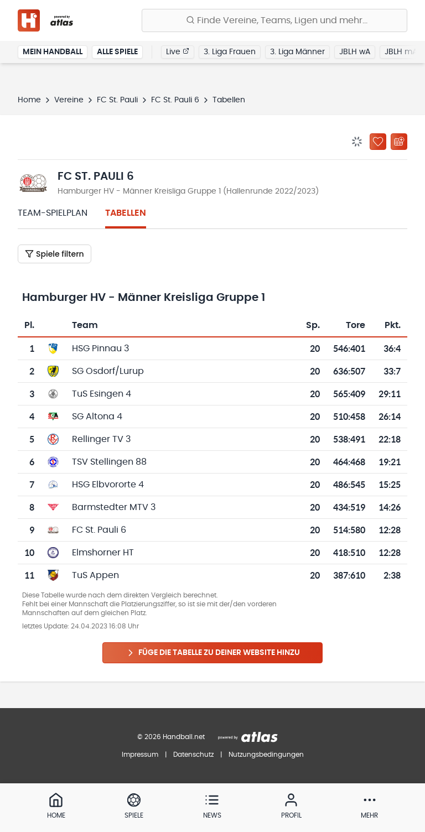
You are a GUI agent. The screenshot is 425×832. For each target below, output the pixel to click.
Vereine (69, 100)
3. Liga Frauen (230, 52)
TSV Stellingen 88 (109, 461)
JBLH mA (401, 52)
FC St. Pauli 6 (175, 100)
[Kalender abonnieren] (399, 141)
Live (177, 51)
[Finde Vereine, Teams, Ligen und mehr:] (274, 20)
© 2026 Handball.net (171, 737)
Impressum (140, 754)
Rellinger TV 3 (101, 439)
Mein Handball (52, 52)
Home (29, 100)
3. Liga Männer (297, 52)
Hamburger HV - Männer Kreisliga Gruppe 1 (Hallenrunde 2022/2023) (188, 191)
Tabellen (125, 213)
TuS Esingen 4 (101, 393)
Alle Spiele (117, 52)
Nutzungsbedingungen (266, 754)
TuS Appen (95, 575)
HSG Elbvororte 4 (108, 484)
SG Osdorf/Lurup (108, 371)
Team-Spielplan (52, 213)
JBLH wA (354, 52)
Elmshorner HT (103, 552)
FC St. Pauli (117, 100)
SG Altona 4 (97, 416)
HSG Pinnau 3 (100, 348)
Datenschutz (193, 754)
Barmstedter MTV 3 (114, 507)
